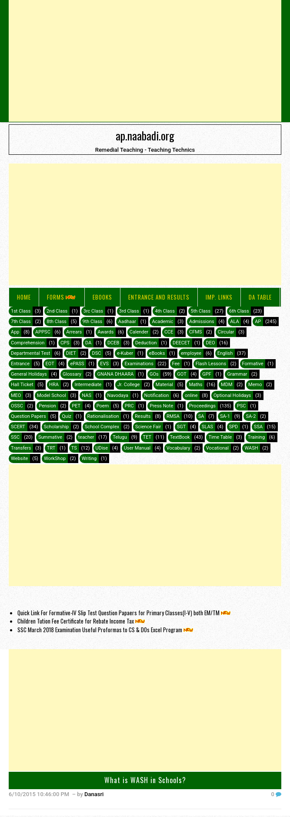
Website (19, 458)
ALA (234, 321)
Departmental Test (30, 353)
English (225, 353)
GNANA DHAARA (115, 374)
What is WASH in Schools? (145, 780)
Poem (103, 406)
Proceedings (202, 406)
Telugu (120, 437)
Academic (162, 321)
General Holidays (29, 374)
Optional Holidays (232, 395)
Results (142, 416)
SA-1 (225, 416)
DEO (210, 343)
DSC (96, 353)
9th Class (93, 321)
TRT (51, 448)
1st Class (20, 311)
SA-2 (251, 416)
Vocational (217, 448)
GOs (154, 374)
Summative (50, 437)
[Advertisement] (145, 61)
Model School (51, 395)
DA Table (260, 297)
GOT (181, 374)
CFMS (195, 332)
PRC (129, 406)
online (191, 395)
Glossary (72, 374)
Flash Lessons (211, 364)
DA (88, 343)
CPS (65, 343)
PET (76, 406)
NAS (86, 395)
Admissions (201, 321)
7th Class (21, 321)
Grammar (237, 374)
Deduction (146, 343)
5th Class (200, 311)
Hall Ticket (22, 384)
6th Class (239, 311)
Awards (106, 332)
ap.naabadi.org (145, 135)
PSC (241, 406)
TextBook (180, 437)
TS (74, 448)
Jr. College (128, 384)
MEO (16, 395)
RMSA (173, 416)
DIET (71, 353)
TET (147, 437)
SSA (258, 427)
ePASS (77, 364)
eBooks (102, 297)
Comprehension (27, 343)
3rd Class (129, 311)
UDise (102, 448)
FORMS (62, 297)
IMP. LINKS (219, 297)
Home (24, 297)
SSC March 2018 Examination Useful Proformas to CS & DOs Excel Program (105, 629)
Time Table (220, 437)
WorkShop (55, 458)
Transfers (21, 448)
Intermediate (87, 384)
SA (201, 416)
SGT (181, 427)
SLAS (207, 427)
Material (164, 384)
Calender (139, 332)
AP (258, 321)
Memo (255, 384)
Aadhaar (127, 321)
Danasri (93, 794)
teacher (86, 437)
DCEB (113, 343)
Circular (226, 332)
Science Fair (148, 427)
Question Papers (28, 416)
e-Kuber (125, 353)
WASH (251, 448)
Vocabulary (178, 448)
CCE (168, 332)
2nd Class (57, 311)
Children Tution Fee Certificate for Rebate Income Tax (81, 621)
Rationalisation (103, 416)
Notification (156, 395)
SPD (233, 427)
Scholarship (56, 427)
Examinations (138, 364)
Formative (252, 364)
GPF (206, 374)
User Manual (137, 448)
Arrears (74, 332)
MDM (226, 384)
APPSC (42, 332)
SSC (15, 437)
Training (256, 437)
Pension (47, 406)
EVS (104, 364)
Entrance (20, 364)
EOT (50, 364)
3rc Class (93, 311)
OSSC (17, 406)
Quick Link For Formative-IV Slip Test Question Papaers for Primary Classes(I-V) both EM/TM (124, 612)
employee (191, 353)
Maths (195, 384)
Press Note (161, 406)
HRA (54, 384)
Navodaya (118, 395)
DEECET (181, 343)
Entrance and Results (159, 297)
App (15, 332)
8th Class (57, 321)
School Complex (102, 427)
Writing (89, 458)
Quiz (66, 416)
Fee (176, 364)
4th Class (165, 311)
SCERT (18, 427)
